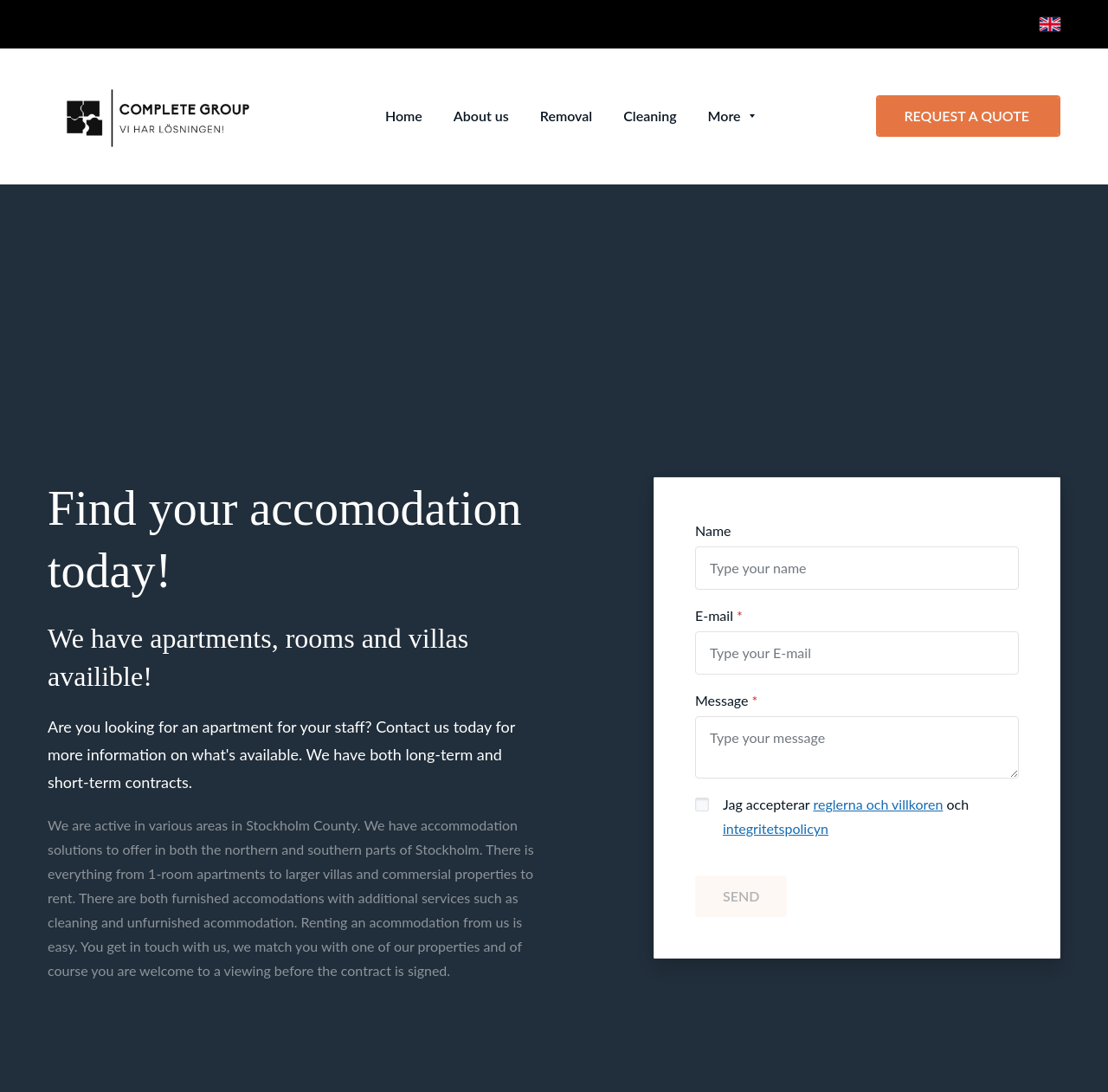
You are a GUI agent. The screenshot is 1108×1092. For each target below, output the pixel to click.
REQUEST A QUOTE (968, 115)
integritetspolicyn (775, 828)
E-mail (714, 615)
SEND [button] (741, 896)
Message (722, 700)
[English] (1050, 24)
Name (713, 530)
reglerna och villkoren (878, 804)
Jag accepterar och (846, 816)
